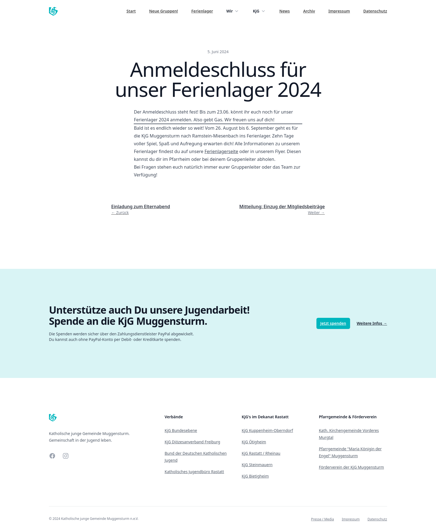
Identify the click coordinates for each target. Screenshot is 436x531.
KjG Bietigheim (255, 476)
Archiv (309, 11)
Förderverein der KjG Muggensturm (351, 467)
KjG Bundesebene (181, 430)
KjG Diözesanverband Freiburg (192, 441)
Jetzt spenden (333, 323)
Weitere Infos (372, 323)
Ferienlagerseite (221, 151)
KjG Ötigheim (254, 441)
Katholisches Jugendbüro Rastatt (194, 471)
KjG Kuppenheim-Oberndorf (267, 430)
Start (131, 11)
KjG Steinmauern (257, 464)
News (284, 11)
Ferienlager (202, 11)
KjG (259, 11)
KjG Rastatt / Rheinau (261, 453)
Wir (232, 11)
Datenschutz (375, 11)
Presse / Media (322, 519)
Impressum (339, 11)
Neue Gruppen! (163, 11)
